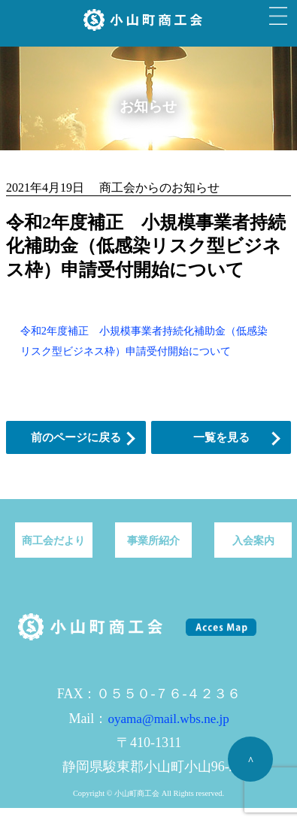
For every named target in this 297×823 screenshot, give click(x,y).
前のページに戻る (76, 437)
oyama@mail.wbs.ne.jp (168, 719)
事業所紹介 (153, 540)
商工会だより (53, 540)
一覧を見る (221, 437)
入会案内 (253, 540)
